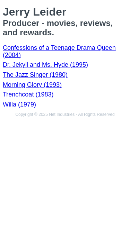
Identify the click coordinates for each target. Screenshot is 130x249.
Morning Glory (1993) (32, 84)
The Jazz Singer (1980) (35, 74)
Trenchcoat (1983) (28, 94)
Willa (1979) (19, 104)
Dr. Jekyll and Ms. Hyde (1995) (45, 64)
